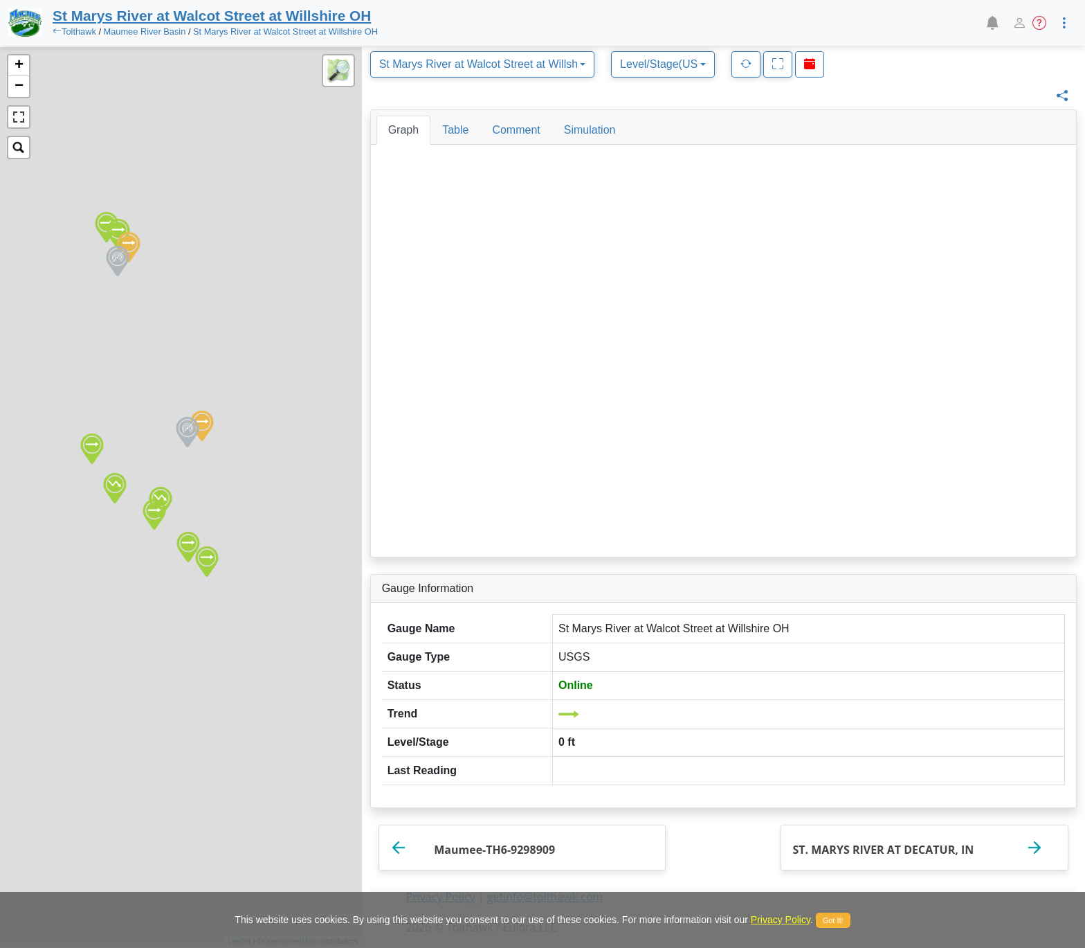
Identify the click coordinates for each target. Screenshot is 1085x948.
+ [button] (19, 65)
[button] (992, 23)
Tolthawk (79, 31)
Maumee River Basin (145, 31)
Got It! (833, 920)
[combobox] (482, 64)
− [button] (19, 86)
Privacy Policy (780, 919)
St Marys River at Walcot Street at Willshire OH (285, 31)
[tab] (403, 130)
